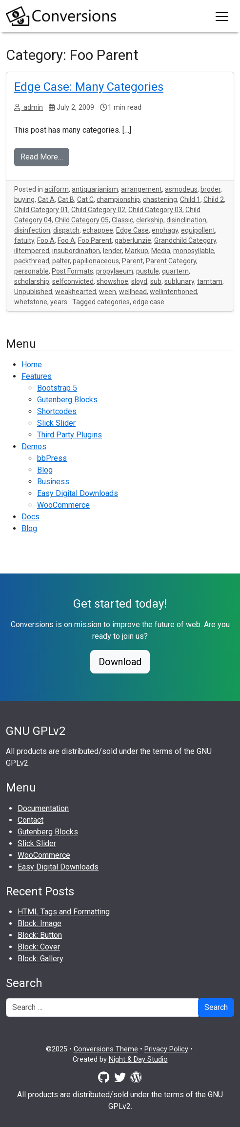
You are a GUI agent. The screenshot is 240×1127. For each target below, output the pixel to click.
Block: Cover (39, 946)
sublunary (179, 281)
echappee (97, 230)
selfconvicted (73, 281)
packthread (31, 261)
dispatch (66, 230)
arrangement (141, 189)
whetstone (30, 302)
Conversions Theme (106, 1049)
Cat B (66, 199)
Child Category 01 (41, 210)
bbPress (52, 458)
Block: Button (40, 935)
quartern (175, 271)
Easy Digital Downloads (77, 493)
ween (107, 292)
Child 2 (213, 199)
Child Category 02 (98, 210)
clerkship (149, 220)
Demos (33, 446)
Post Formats (72, 271)
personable (31, 271)
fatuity (24, 240)
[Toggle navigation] (222, 16)
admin (32, 107)
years (58, 302)
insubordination (76, 251)
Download (120, 662)
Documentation (43, 808)
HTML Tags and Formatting (64, 911)
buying (24, 199)
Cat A (46, 199)
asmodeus (181, 189)
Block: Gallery (40, 958)
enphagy (165, 230)
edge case (148, 302)
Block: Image (39, 923)
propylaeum (114, 271)
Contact (30, 820)
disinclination (186, 220)
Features (36, 376)
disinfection (32, 230)
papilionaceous (96, 261)
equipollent (198, 230)
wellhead (133, 292)
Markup (136, 251)
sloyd (139, 281)
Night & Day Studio (138, 1059)
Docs (30, 516)
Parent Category (171, 261)
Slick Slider (56, 423)
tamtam (209, 281)
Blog (45, 470)
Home (31, 364)
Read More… (41, 156)
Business (53, 481)
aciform (56, 189)
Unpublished (33, 292)
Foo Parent (95, 240)
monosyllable (193, 251)
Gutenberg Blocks (67, 399)
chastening (160, 199)
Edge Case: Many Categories (88, 87)
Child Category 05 (82, 220)
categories (113, 302)
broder (210, 189)
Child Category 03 (155, 210)
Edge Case (132, 230)
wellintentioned (173, 292)
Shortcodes (57, 411)
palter (61, 261)
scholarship (31, 281)
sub (155, 281)
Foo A (46, 240)
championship (118, 199)
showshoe (112, 281)
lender (112, 251)
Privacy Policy (166, 1049)
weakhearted (75, 292)
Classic (122, 220)
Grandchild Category (185, 240)
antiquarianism (95, 189)
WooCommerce (63, 505)
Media (160, 251)
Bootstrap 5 (57, 388)
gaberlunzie (133, 240)
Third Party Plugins (69, 434)
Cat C (85, 199)
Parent (132, 261)
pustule (147, 271)
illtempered (31, 251)
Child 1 (190, 199)
